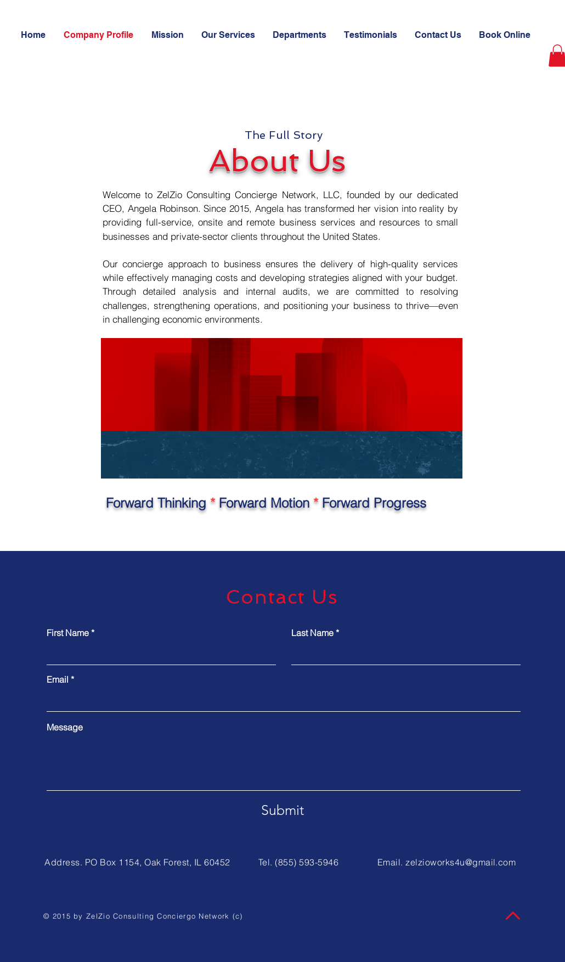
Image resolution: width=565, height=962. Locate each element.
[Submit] (282, 811)
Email (58, 679)
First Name (68, 632)
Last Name (312, 632)
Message (65, 727)
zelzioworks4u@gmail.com (460, 862)
